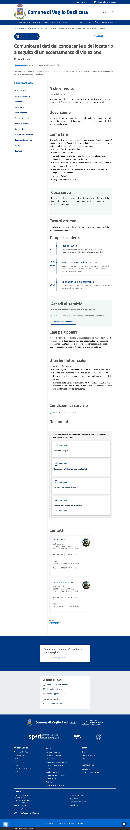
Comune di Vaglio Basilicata (58, 12)
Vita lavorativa (50, 759)
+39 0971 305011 (20, 805)
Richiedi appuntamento (63, 321)
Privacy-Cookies (51, 823)
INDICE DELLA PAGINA (23, 83)
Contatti (17, 791)
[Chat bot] (124, 824)
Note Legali (62, 823)
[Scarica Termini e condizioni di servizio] (63, 412)
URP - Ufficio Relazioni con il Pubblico (26, 813)
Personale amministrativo (22, 768)
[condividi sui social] (98, 35)
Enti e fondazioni (19, 762)
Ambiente (49, 782)
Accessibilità (74, 805)
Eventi (84, 758)
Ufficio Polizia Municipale (63, 582)
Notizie (84, 752)
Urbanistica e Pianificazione (55, 765)
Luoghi (16, 772)
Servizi (23, 28)
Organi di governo (20, 755)
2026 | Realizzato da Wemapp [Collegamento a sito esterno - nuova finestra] (24, 828)
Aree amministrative (21, 752)
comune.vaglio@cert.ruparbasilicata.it (26, 809)
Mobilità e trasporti (52, 772)
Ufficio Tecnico (59, 539)
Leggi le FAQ (74, 798)
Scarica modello (60, 510)
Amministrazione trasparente (91, 772)
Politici (16, 765)
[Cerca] (113, 12)
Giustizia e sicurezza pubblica (55, 775)
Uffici (16, 758)
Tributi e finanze (51, 778)
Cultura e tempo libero (53, 755)
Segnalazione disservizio (78, 802)
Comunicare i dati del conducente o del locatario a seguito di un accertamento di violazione (72, 28)
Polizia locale (32, 28)
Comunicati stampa (88, 755)
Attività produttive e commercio (56, 762)
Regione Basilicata (81, 2)
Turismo (48, 768)
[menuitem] (78, 22)
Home (16, 28)
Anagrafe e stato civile (53, 752)
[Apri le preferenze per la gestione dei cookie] (5, 824)
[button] (105, 2)
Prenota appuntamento (77, 795)
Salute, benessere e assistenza (56, 785)
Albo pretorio (86, 769)
